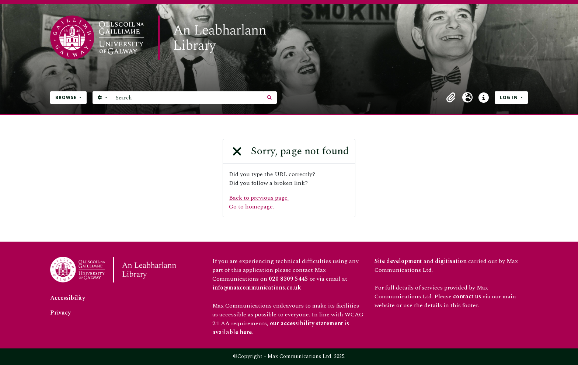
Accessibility (67, 298)
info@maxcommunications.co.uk (256, 287)
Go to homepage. (251, 206)
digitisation (451, 261)
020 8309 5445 (288, 278)
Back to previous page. (259, 197)
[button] (451, 98)
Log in (509, 97)
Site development (398, 261)
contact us (467, 296)
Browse (66, 97)
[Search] (187, 97)
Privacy (60, 312)
